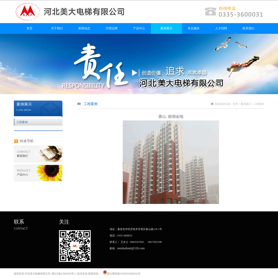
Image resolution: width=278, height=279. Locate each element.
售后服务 (194, 28)
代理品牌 (112, 28)
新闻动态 (84, 28)
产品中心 (139, 28)
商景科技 (93, 273)
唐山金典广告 (149, 273)
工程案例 (22, 122)
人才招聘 (221, 28)
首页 (30, 28)
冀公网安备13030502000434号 (123, 273)
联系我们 (248, 28)
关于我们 (57, 28)
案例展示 (166, 28)
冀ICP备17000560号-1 (64, 273)
